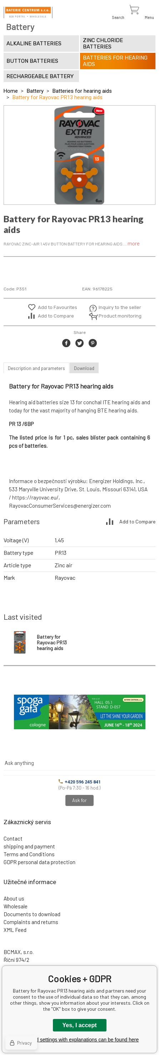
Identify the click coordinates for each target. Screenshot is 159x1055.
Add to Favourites (57, 307)
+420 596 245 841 (80, 782)
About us (14, 898)
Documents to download (32, 914)
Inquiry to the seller (116, 307)
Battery (35, 91)
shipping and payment (29, 846)
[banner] (28, 12)
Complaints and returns (31, 922)
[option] (79, 155)
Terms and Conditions (29, 854)
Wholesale (16, 906)
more (134, 243)
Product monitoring (116, 316)
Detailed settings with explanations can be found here (79, 1040)
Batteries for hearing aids (82, 91)
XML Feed (15, 930)
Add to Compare (56, 316)
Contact (13, 838)
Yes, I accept (79, 1025)
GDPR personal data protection (39, 862)
